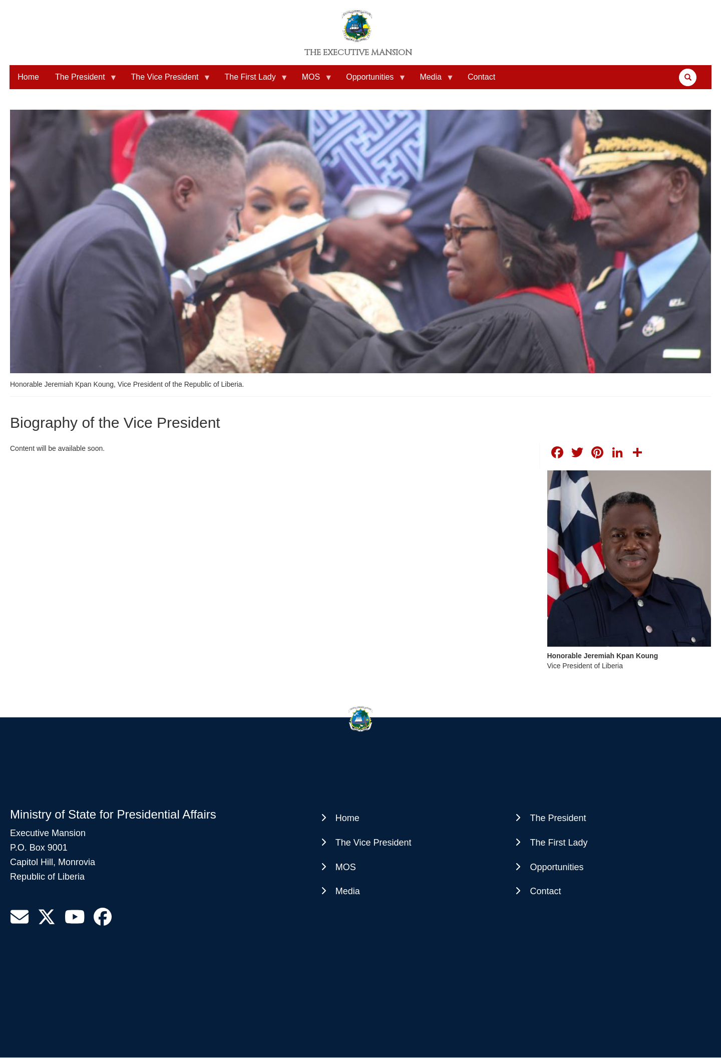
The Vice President (167, 81)
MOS (313, 81)
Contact (481, 77)
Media (433, 81)
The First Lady (251, 81)
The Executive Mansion (358, 52)
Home (28, 77)
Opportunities (372, 81)
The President (82, 81)
